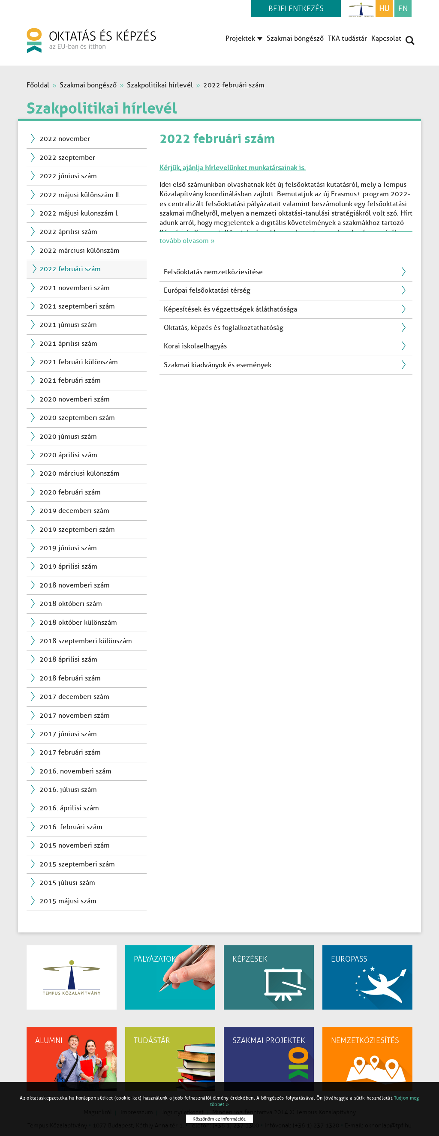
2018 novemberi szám (74, 585)
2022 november (64, 139)
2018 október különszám (78, 622)
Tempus (361, 8)
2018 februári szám (70, 678)
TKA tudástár (347, 38)
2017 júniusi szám (68, 734)
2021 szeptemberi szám (77, 306)
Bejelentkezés (296, 8)
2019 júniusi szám (68, 548)
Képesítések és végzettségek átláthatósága (230, 309)
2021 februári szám (70, 380)
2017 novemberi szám (74, 715)
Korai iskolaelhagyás (195, 346)
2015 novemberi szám (74, 845)
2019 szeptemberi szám (77, 529)
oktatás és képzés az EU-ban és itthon (91, 40)
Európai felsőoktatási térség (207, 290)
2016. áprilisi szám (69, 808)
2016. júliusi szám (68, 789)
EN (403, 8)
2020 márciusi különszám (79, 473)
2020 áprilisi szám (68, 455)
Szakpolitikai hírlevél (160, 85)
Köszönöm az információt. (219, 1119)
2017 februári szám (70, 752)
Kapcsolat (386, 38)
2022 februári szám (70, 269)
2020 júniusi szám (68, 436)
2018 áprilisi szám (68, 659)
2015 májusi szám (67, 901)
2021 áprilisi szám (68, 343)
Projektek (244, 38)
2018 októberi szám (70, 603)
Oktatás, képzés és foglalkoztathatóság (223, 328)
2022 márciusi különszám (79, 250)
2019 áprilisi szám (68, 566)
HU (384, 8)
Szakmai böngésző (295, 38)
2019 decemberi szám (74, 511)
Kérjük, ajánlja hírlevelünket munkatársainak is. (232, 168)
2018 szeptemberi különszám (85, 641)
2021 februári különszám (78, 362)
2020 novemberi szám (74, 399)
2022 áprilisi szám (68, 232)
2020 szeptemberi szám (77, 418)
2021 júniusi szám (68, 325)
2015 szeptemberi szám (77, 864)
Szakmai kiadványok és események (217, 365)
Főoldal (38, 85)
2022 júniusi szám (68, 176)
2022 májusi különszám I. (79, 213)
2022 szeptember (67, 157)
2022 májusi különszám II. (79, 195)
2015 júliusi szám (67, 882)
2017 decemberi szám (74, 696)
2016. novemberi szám (75, 771)
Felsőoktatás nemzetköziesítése (213, 272)
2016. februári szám (70, 827)
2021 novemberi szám (74, 288)
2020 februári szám (70, 492)
